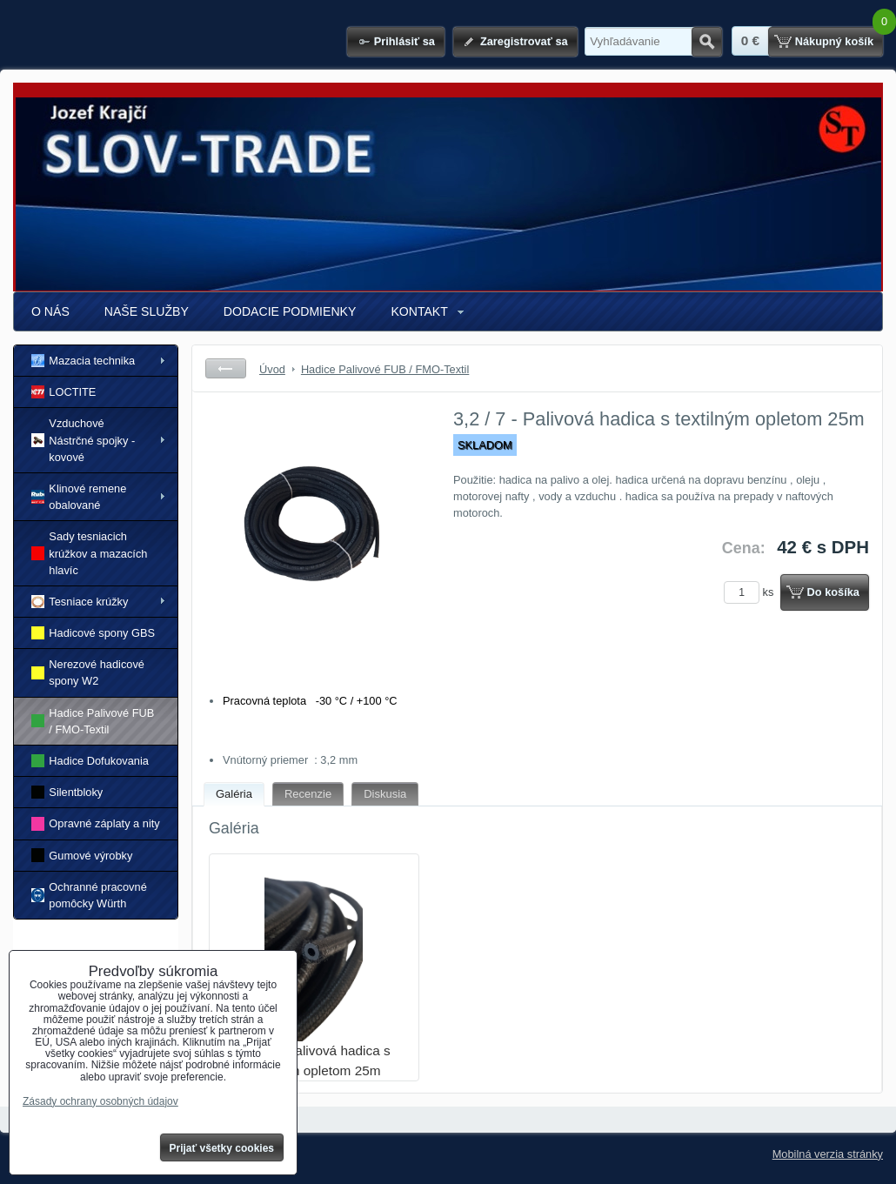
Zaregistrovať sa (524, 41)
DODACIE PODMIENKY (290, 311)
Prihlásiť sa (404, 41)
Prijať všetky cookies (222, 1148)
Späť (225, 368)
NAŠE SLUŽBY (146, 311)
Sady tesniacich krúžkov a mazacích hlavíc (89, 553)
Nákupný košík (834, 41)
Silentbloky (67, 792)
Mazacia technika (83, 360)
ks (751, 592)
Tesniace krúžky (79, 601)
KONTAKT (419, 311)
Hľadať (707, 42)
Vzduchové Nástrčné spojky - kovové (83, 440)
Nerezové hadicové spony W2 (87, 672)
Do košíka (833, 592)
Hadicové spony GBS (93, 632)
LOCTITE (63, 391)
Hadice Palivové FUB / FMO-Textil (92, 721)
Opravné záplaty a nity (95, 823)
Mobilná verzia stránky (827, 1154)
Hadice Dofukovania (90, 760)
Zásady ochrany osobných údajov (100, 1101)
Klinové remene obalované (78, 497)
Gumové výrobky (81, 854)
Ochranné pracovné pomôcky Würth (89, 895)
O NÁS (50, 311)
